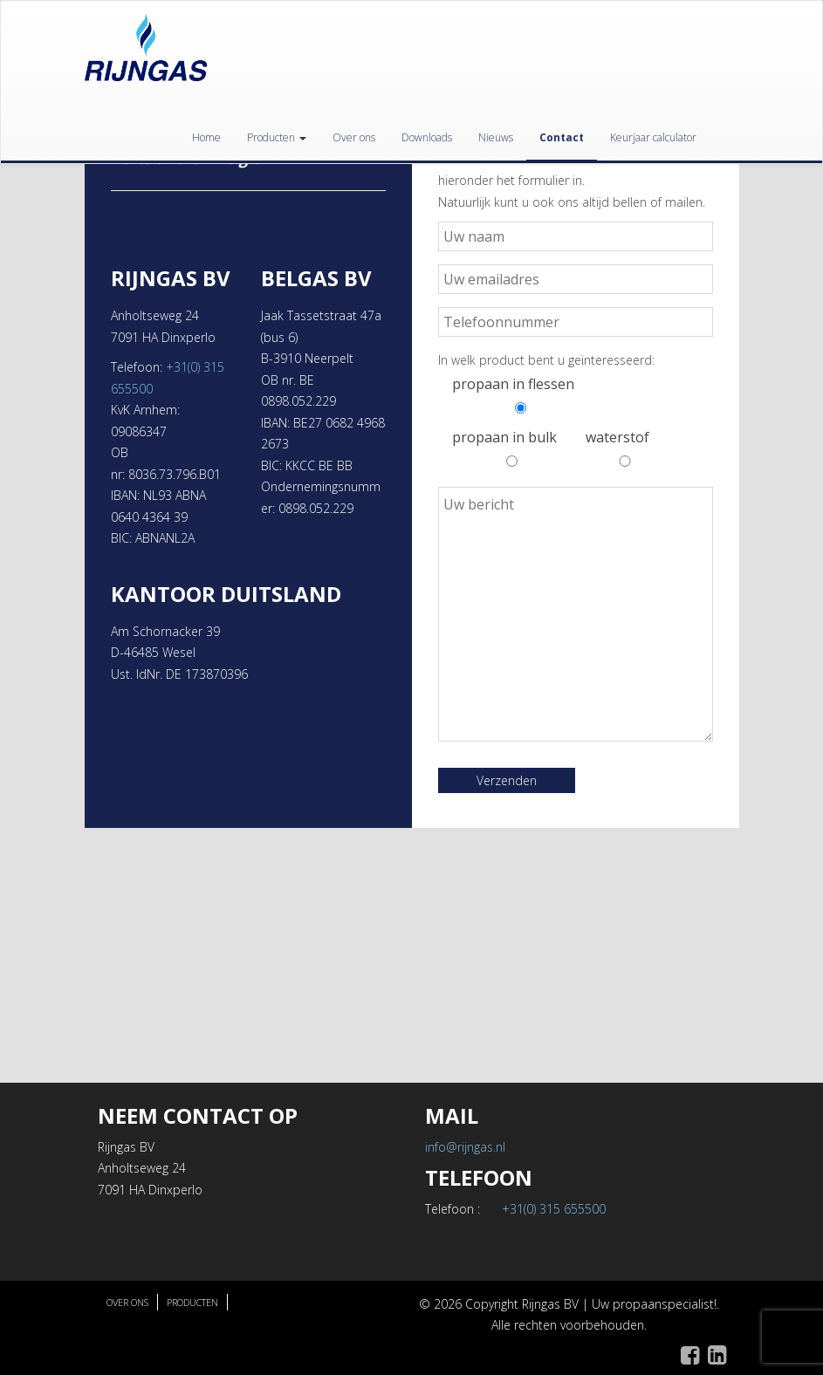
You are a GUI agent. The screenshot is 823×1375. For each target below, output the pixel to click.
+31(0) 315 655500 (554, 1209)
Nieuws (495, 137)
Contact (561, 137)
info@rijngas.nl (465, 1147)
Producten (276, 137)
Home (206, 137)
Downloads (426, 137)
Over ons (354, 137)
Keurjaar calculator (653, 137)
